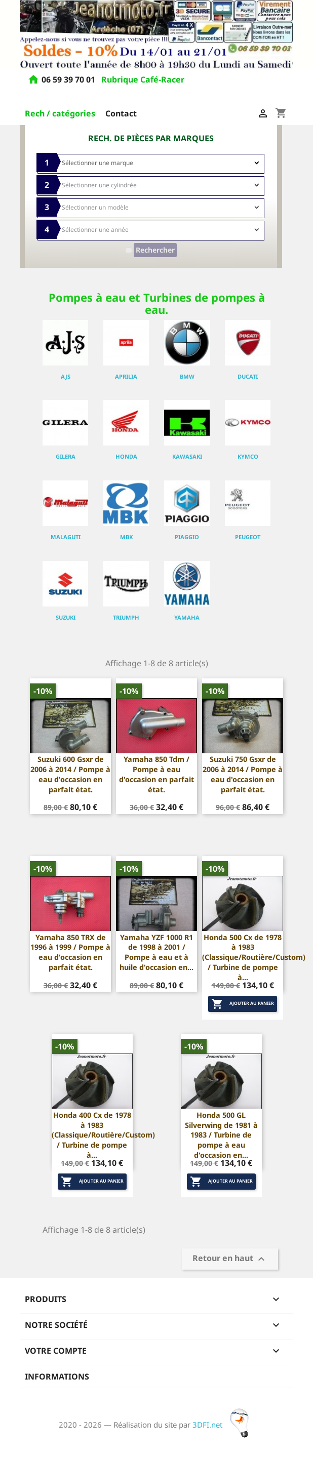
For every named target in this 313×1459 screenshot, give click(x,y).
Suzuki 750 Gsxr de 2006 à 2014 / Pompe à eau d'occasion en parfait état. (243, 774)
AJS (65, 377)
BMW (187, 377)
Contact (121, 113)
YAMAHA (187, 618)
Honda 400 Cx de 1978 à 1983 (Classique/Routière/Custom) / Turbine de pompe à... (103, 1135)
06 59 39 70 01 (69, 80)
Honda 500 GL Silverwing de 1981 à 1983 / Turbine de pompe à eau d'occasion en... (221, 1135)
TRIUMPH (126, 618)
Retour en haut (229, 1259)
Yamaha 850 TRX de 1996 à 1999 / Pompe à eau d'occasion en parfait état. (70, 952)
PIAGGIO (187, 537)
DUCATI (248, 377)
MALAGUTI (66, 537)
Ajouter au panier (242, 1004)
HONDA (126, 457)
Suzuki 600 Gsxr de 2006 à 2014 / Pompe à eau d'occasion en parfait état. (70, 774)
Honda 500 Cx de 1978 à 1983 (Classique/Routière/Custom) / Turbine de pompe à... (253, 957)
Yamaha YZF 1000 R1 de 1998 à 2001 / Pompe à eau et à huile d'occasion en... (156, 952)
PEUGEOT (247, 537)
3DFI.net (223, 1425)
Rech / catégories (60, 113)
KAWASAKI (187, 457)
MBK (126, 537)
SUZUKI (65, 618)
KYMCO (248, 457)
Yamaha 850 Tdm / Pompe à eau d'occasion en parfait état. (156, 774)
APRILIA (126, 377)
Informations (57, 1376)
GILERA (65, 457)
